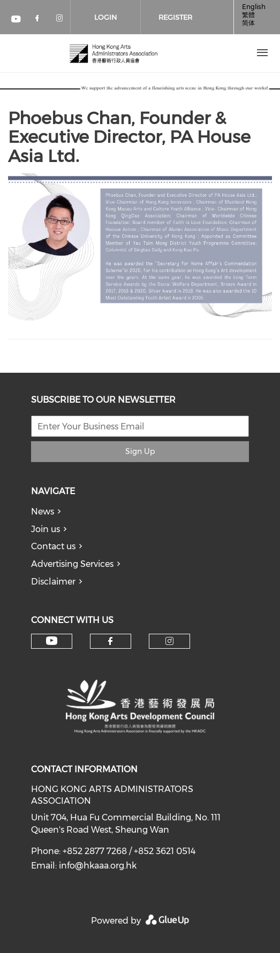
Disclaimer (53, 582)
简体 (248, 23)
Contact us (53, 546)
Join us (45, 529)
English (254, 7)
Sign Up (140, 451)
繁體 (248, 15)
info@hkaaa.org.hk (98, 865)
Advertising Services (72, 564)
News (42, 511)
